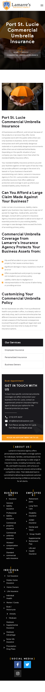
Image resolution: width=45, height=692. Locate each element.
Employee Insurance (14, 350)
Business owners (13, 364)
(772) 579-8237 (15, 417)
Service (25, 52)
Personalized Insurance (16, 357)
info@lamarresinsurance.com (21, 421)
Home (16, 52)
